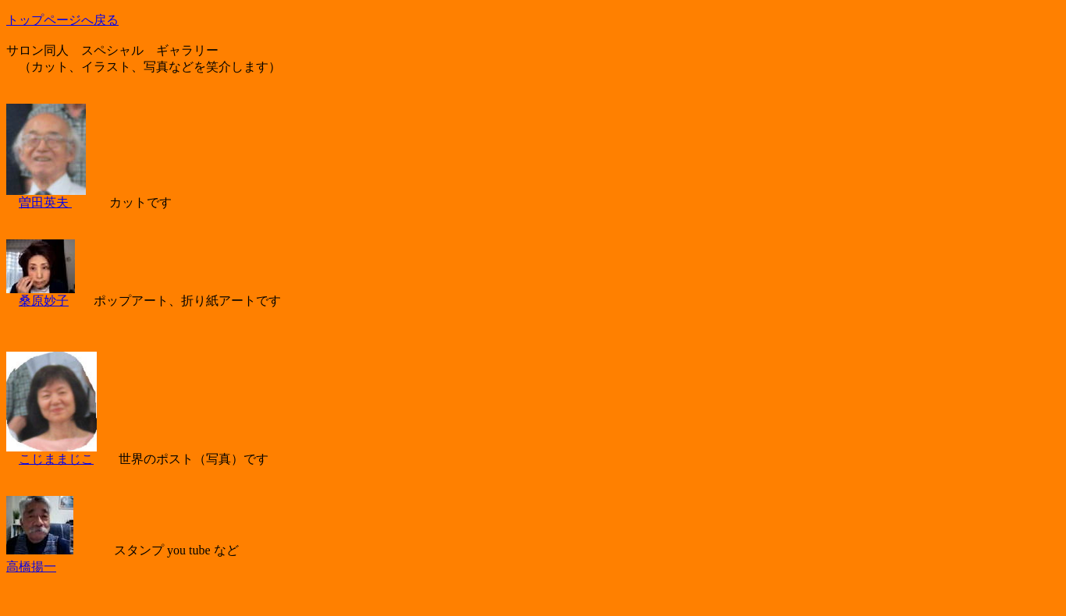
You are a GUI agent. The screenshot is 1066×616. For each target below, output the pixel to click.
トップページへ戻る (62, 20)
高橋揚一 (31, 566)
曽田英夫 (45, 202)
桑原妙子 (44, 300)
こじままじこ (56, 459)
